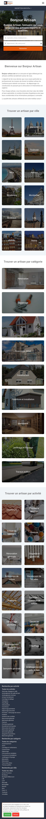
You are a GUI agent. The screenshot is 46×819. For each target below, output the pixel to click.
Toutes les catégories (9, 742)
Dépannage (5, 751)
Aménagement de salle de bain (11, 693)
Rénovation (5, 761)
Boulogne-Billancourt (8, 777)
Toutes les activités (8, 689)
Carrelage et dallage (8, 699)
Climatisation (6, 705)
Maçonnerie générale (8, 718)
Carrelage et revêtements (9, 747)
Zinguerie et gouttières (8, 734)
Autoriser (7, 814)
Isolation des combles (8, 716)
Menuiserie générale (8, 720)
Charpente (5, 701)
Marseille (4, 782)
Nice (3, 788)
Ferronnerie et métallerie (9, 753)
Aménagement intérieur (9, 695)
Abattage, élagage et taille (9, 691)
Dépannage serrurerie (8, 710)
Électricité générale (7, 736)
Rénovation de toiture (8, 728)
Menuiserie (5, 759)
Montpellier (5, 784)
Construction (6, 749)
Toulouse (4, 792)
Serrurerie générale (7, 732)
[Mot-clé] (23, 37)
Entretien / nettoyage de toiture (11, 712)
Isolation (4, 714)
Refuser (15, 814)
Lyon (3, 780)
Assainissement (6, 743)
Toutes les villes (7, 771)
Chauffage (5, 703)
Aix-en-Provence (7, 773)
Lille (3, 779)
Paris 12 (4, 790)
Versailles (5, 794)
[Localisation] (23, 43)
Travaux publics (6, 765)
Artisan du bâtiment (8, 697)
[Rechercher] (23, 48)
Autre (3, 745)
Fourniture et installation (9, 755)
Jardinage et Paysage (8, 757)
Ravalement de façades (9, 726)
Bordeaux (5, 775)
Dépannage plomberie (8, 708)
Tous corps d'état (7, 763)
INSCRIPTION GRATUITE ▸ (23, 8)
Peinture (4, 722)
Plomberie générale (7, 724)
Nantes (4, 786)
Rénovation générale (8, 730)
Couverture (5, 707)
